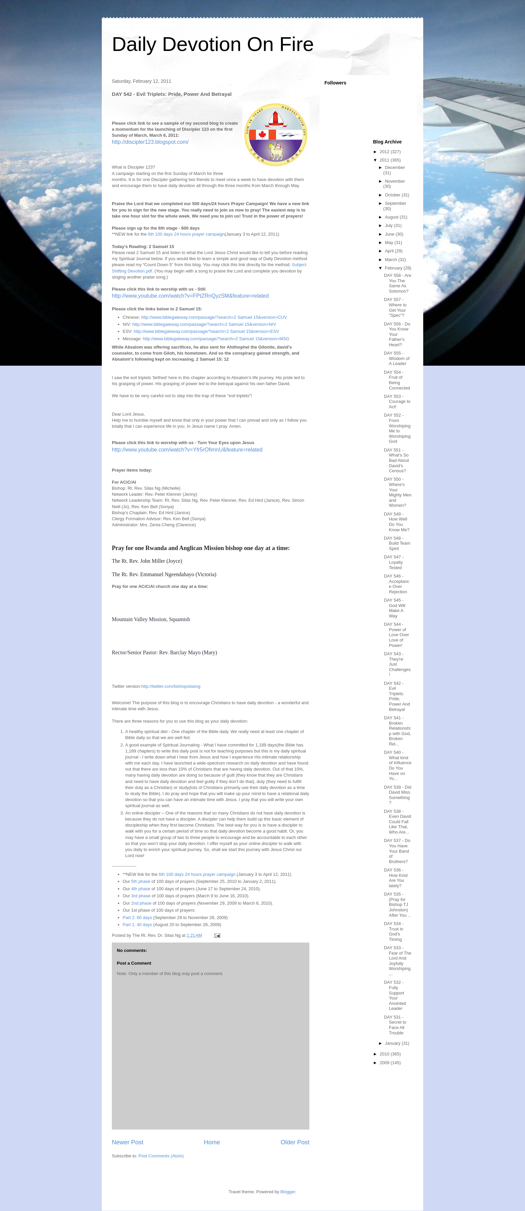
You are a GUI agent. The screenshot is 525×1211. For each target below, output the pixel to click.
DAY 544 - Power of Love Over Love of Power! (396, 635)
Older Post (295, 1142)
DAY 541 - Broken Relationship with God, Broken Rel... (397, 730)
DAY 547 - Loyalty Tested (393, 562)
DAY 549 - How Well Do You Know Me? (396, 521)
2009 (385, 1062)
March (391, 259)
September (395, 203)
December (395, 167)
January (393, 1043)
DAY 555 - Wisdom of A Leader (396, 358)
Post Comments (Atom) (161, 1155)
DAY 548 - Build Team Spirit (397, 543)
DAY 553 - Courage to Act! (397, 401)
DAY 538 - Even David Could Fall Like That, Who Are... (397, 822)
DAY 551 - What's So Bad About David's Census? (396, 460)
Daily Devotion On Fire (213, 44)
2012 (385, 151)
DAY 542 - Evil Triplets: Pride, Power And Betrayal (397, 696)
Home (212, 1142)
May (389, 242)
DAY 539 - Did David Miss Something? (397, 795)
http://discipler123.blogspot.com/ (150, 142)
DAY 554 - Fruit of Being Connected (397, 380)
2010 (385, 1053)
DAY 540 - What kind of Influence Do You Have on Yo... (397, 765)
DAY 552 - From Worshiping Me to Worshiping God (397, 428)
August (392, 217)
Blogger (288, 1191)
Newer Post (127, 1142)
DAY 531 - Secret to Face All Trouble (395, 1025)
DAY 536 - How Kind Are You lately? (395, 877)
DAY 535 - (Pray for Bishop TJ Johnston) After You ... (397, 904)
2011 (385, 160)
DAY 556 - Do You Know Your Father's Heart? (397, 334)
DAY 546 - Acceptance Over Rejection (396, 583)
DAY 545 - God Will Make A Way (394, 608)
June (390, 234)
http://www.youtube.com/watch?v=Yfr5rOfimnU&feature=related (187, 449)
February (394, 267)
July (389, 225)
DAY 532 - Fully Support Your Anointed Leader (395, 995)
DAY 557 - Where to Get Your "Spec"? (395, 307)
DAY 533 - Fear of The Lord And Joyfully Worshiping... (397, 960)
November (395, 181)
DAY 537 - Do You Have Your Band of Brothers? (397, 851)
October (393, 194)
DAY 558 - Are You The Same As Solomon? (397, 283)
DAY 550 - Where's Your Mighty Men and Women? (397, 492)
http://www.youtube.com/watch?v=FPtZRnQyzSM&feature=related (190, 296)
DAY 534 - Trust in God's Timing (393, 931)
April (390, 250)
